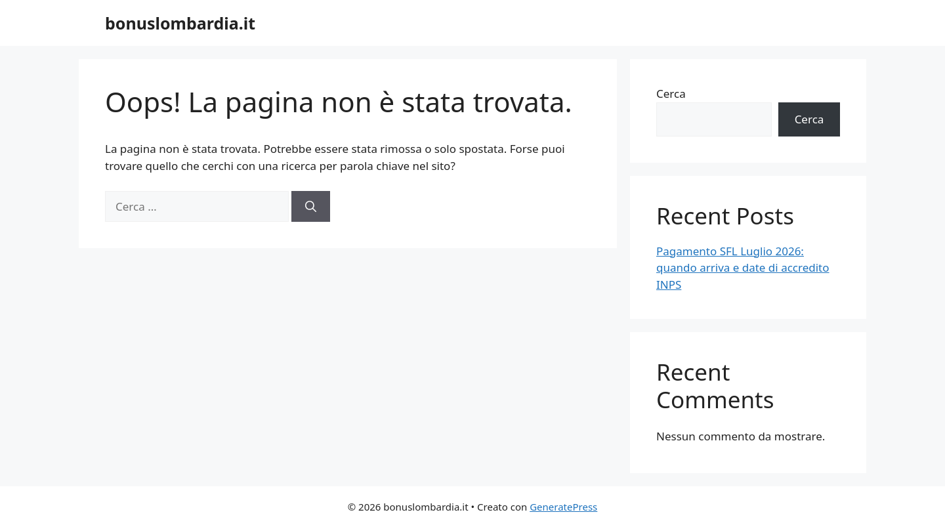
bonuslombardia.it (180, 23)
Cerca (671, 93)
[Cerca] (310, 206)
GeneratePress (563, 506)
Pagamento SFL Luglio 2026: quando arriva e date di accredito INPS (743, 267)
